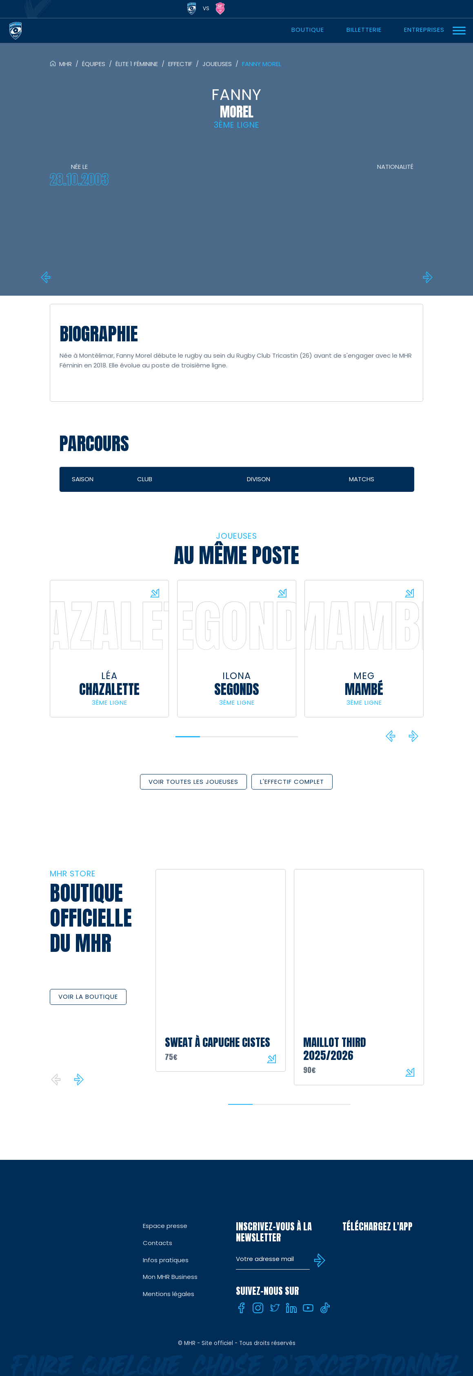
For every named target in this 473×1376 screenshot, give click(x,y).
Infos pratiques (166, 1260)
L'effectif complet (292, 781)
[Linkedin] (291, 1308)
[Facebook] (241, 1308)
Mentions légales (168, 1294)
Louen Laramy (47, 277)
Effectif (180, 64)
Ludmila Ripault (426, 277)
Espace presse (165, 1225)
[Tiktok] (325, 1308)
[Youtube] (308, 1308)
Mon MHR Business (170, 1276)
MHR (65, 64)
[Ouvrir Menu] (459, 30)
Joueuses (217, 64)
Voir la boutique (88, 996)
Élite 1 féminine (136, 64)
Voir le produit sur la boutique (271, 1058)
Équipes (93, 64)
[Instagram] (258, 1308)
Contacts (157, 1243)
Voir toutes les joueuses (193, 781)
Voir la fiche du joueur (154, 592)
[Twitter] (274, 1308)
